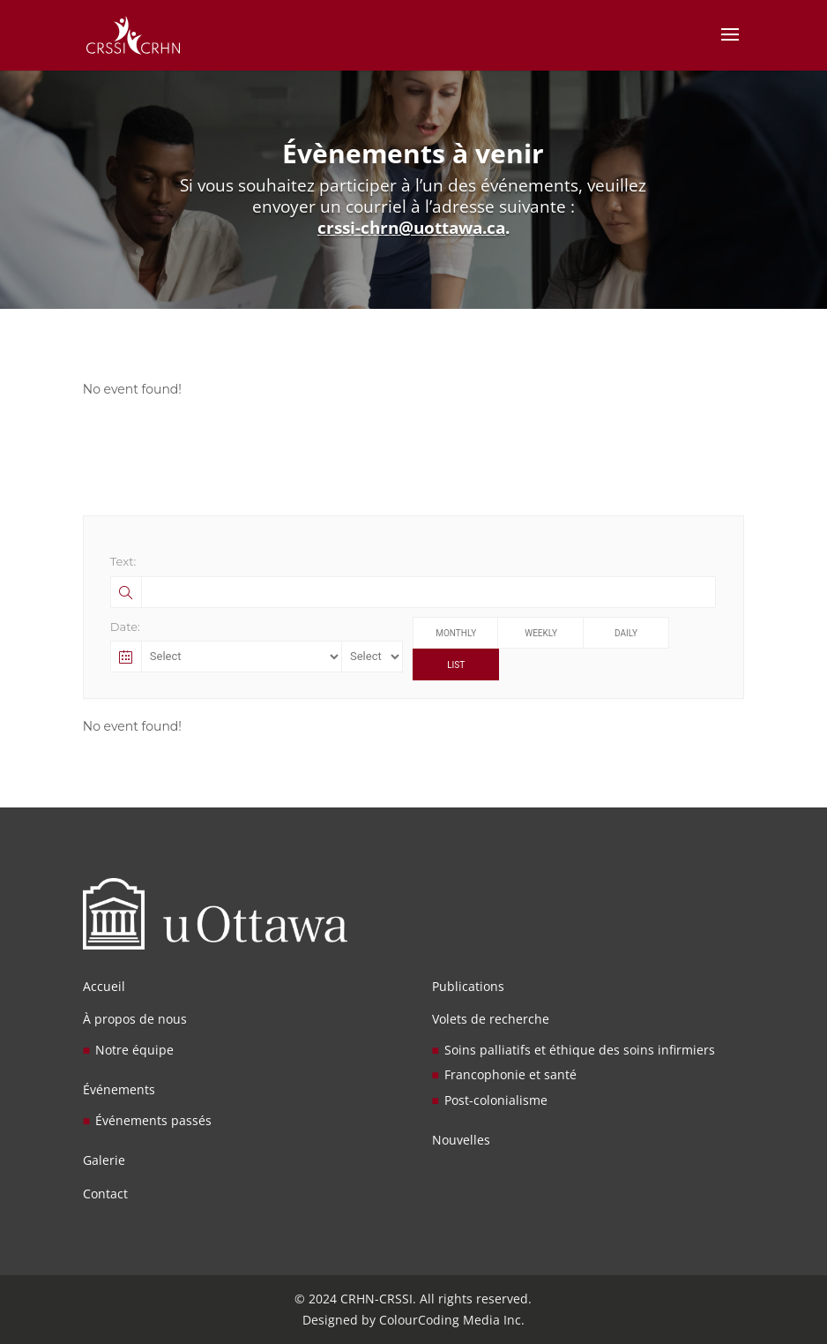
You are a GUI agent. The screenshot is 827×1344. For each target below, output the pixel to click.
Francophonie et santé (510, 1074)
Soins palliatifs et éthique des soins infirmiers (579, 1049)
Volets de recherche (490, 1018)
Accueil (104, 986)
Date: (125, 626)
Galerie (104, 1160)
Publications (468, 986)
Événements (119, 1089)
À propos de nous (135, 1018)
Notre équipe (134, 1049)
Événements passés (153, 1120)
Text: (123, 561)
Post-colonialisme (496, 1100)
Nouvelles (461, 1139)
